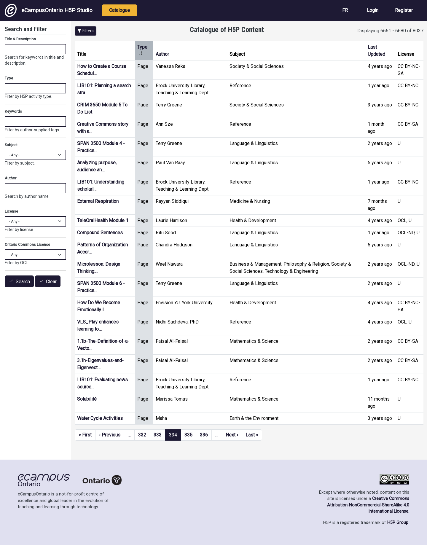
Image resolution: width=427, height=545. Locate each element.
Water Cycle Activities (100, 418)
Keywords (13, 111)
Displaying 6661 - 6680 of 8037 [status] (390, 31)
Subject (11, 145)
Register (404, 10)
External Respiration (98, 201)
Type (9, 78)
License (11, 211)
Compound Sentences (100, 232)
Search (23, 281)
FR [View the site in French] (345, 10)
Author (162, 54)
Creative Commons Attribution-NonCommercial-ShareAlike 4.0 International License (368, 505)
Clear (51, 281)
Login (372, 10)
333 (158, 435)
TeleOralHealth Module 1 (102, 220)
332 (142, 435)
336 (204, 435)
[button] (85, 31)
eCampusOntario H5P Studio (49, 10)
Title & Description (20, 39)
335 (188, 435)
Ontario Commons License (27, 244)
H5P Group (397, 522)
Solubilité (87, 399)
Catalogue (119, 10)
